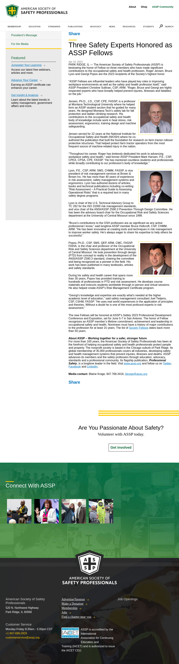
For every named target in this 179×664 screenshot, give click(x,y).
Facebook (75, 366)
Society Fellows (138, 327)
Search (169, 27)
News (112, 27)
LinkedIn (92, 366)
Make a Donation (72, 603)
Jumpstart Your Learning (26, 65)
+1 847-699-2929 (16, 633)
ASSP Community (162, 6)
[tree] (34, 39)
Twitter (167, 363)
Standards (54, 27)
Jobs (64, 612)
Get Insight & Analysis (24, 95)
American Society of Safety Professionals (37, 11)
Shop (144, 6)
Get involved (120, 447)
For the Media (19, 43)
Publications (75, 27)
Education (34, 27)
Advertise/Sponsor (73, 599)
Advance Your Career (24, 80)
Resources (129, 27)
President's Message (24, 35)
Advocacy (96, 27)
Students (148, 27)
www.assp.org (132, 363)
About (132, 6)
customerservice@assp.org (23, 637)
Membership (14, 27)
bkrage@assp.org (136, 373)
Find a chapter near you (76, 617)
